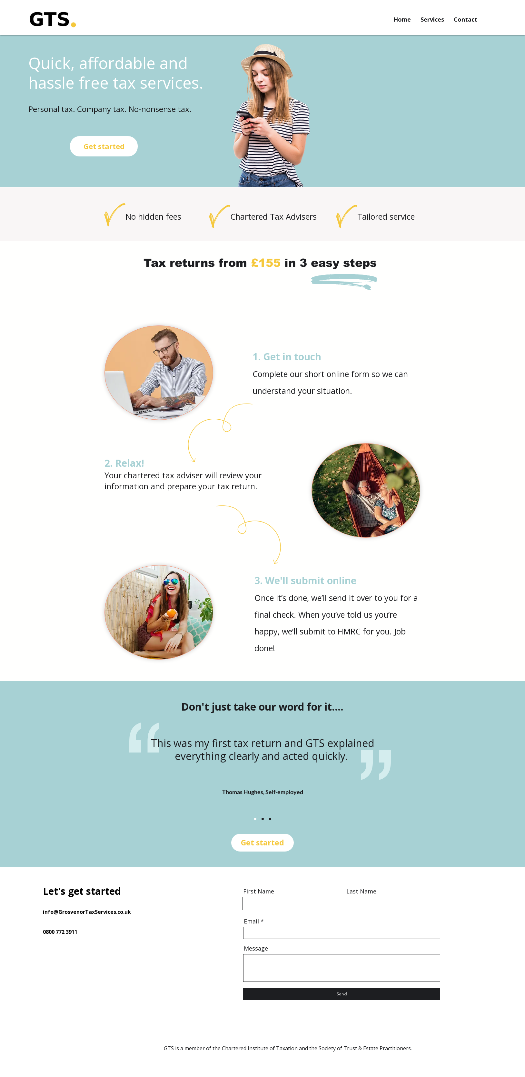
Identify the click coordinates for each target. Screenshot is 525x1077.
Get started (262, 842)
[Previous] (113, 771)
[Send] (341, 994)
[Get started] (104, 146)
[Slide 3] (270, 819)
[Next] (411, 771)
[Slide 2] (263, 819)
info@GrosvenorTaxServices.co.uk (87, 911)
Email (251, 921)
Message (256, 948)
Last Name (361, 891)
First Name (258, 891)
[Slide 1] (255, 819)
